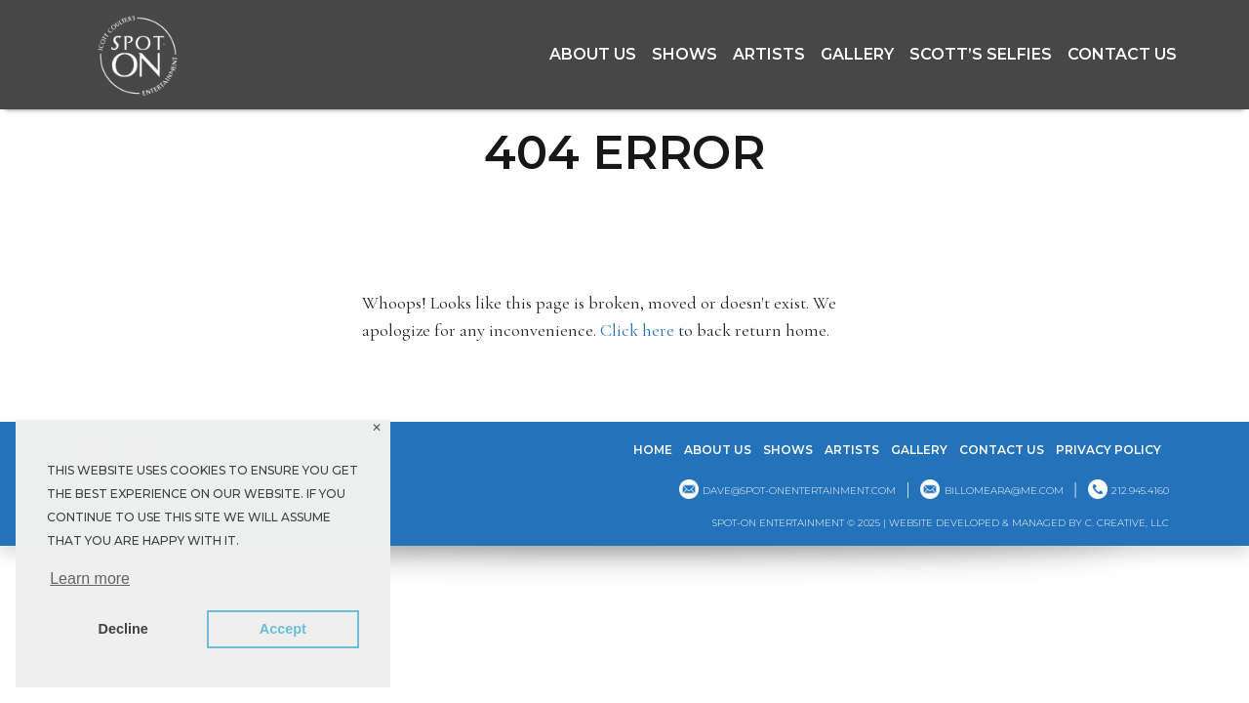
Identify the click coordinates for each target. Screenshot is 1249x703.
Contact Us (1122, 54)
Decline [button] (123, 629)
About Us (592, 54)
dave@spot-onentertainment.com (799, 490)
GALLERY (857, 54)
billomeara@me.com (1004, 490)
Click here (637, 330)
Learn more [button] (90, 578)
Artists (769, 54)
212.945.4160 (1140, 490)
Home (652, 449)
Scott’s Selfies (980, 54)
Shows (684, 54)
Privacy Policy (1108, 449)
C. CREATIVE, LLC (1127, 523)
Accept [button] (283, 629)
